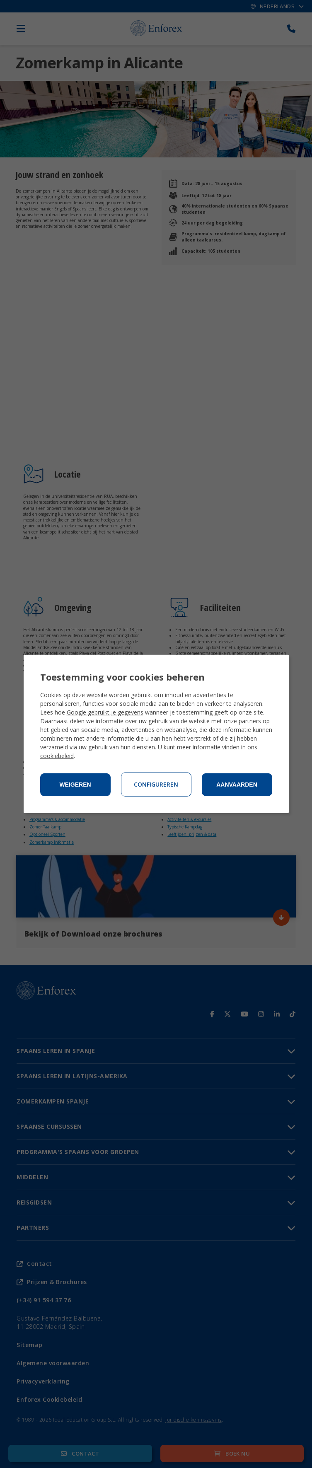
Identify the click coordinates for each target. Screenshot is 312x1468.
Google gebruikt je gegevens (105, 712)
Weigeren (75, 784)
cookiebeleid (57, 756)
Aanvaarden (236, 784)
